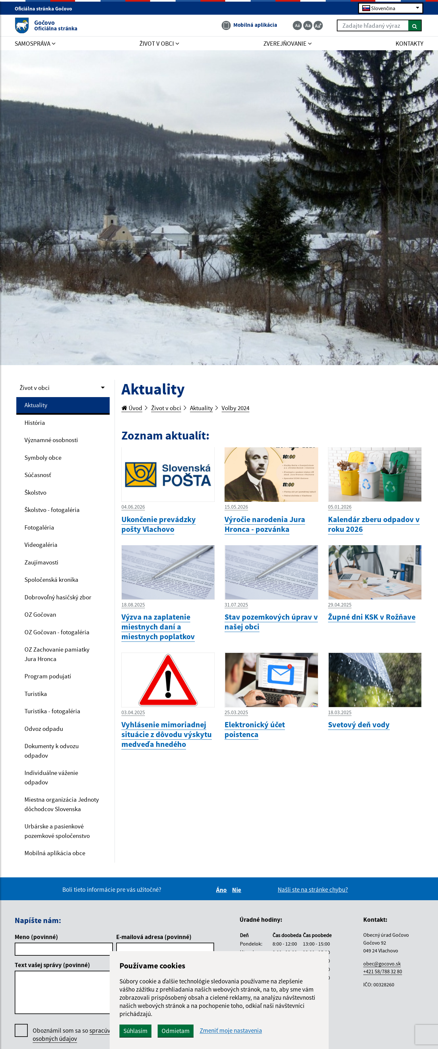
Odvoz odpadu (43, 729)
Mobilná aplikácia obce (54, 853)
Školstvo (35, 492)
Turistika (35, 694)
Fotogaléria (39, 527)
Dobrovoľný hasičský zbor (57, 597)
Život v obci (35, 388)
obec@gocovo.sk (382, 963)
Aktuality (35, 405)
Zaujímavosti (41, 562)
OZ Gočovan (40, 614)
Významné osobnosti (51, 440)
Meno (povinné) (36, 937)
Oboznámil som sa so (78, 1034)
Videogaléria (40, 544)
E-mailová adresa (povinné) (154, 937)
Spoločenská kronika (51, 579)
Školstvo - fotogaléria (52, 510)
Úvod (131, 408)
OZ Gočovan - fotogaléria (56, 632)
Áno (222, 890)
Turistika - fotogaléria (52, 711)
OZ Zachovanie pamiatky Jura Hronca (56, 654)
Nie (237, 890)
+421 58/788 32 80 (382, 971)
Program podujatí (47, 676)
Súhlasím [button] (135, 1031)
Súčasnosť (37, 475)
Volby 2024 (235, 408)
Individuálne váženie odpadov (51, 777)
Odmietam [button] (176, 1031)
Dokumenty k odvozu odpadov (51, 750)
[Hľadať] (415, 25)
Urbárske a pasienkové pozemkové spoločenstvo (57, 831)
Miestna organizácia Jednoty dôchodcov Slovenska (61, 804)
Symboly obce (42, 457)
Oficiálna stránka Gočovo (46, 8)
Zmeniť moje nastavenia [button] (231, 1030)
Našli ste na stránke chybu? (313, 889)
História (34, 422)
